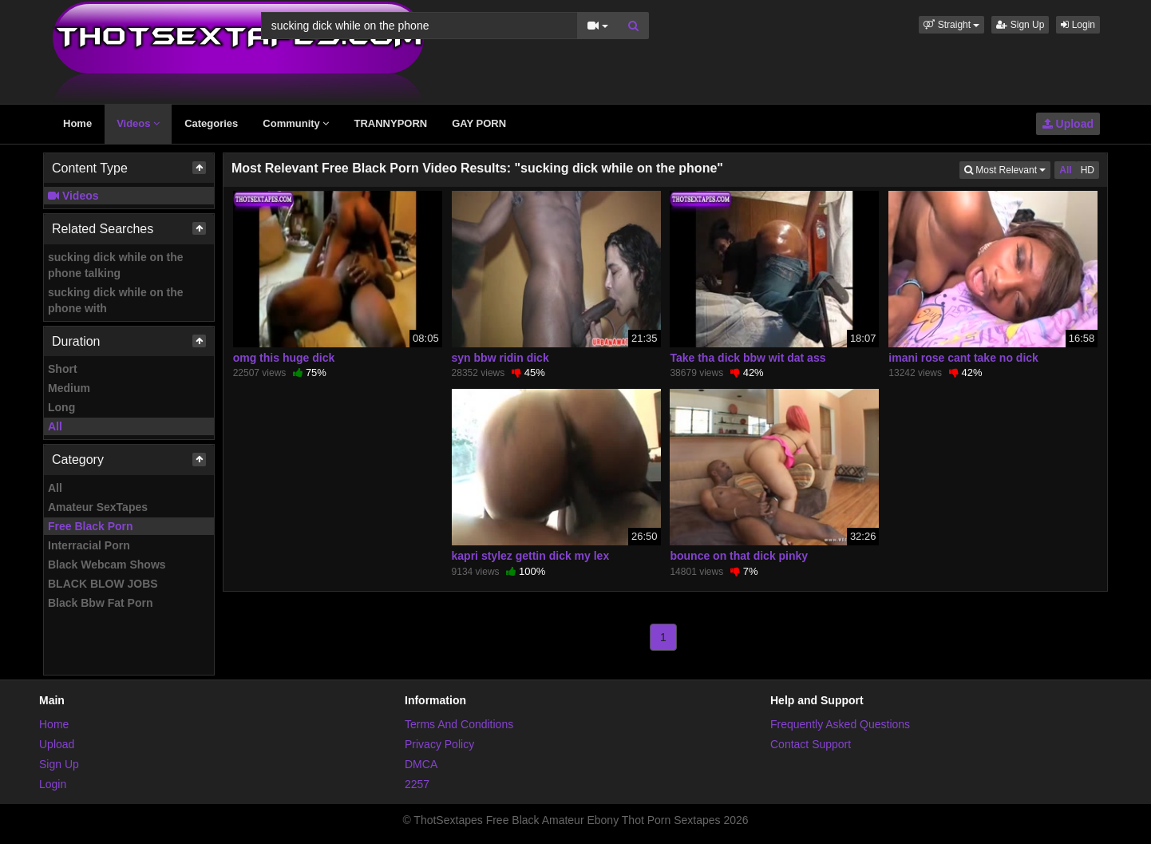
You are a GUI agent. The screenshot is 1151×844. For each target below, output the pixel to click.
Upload (1068, 123)
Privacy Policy (439, 744)
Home (77, 123)
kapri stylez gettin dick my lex (531, 555)
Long (61, 407)
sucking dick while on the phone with (116, 300)
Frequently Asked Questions (840, 724)
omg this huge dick (284, 357)
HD (1087, 170)
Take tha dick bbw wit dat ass (747, 357)
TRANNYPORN (390, 123)
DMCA (421, 764)
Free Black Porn (90, 526)
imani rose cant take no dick (963, 357)
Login (1078, 24)
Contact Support (810, 744)
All (55, 426)
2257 (417, 784)
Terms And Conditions (459, 724)
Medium (69, 388)
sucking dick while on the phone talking (116, 265)
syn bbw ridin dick (500, 357)
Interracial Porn (89, 545)
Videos (138, 123)
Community (296, 123)
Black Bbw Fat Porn (100, 602)
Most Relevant (1007, 169)
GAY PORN (479, 123)
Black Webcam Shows (107, 564)
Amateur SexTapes (98, 507)
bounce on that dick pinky (739, 555)
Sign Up (1020, 24)
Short (62, 369)
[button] (951, 25)
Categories (211, 123)
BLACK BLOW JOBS (103, 583)
